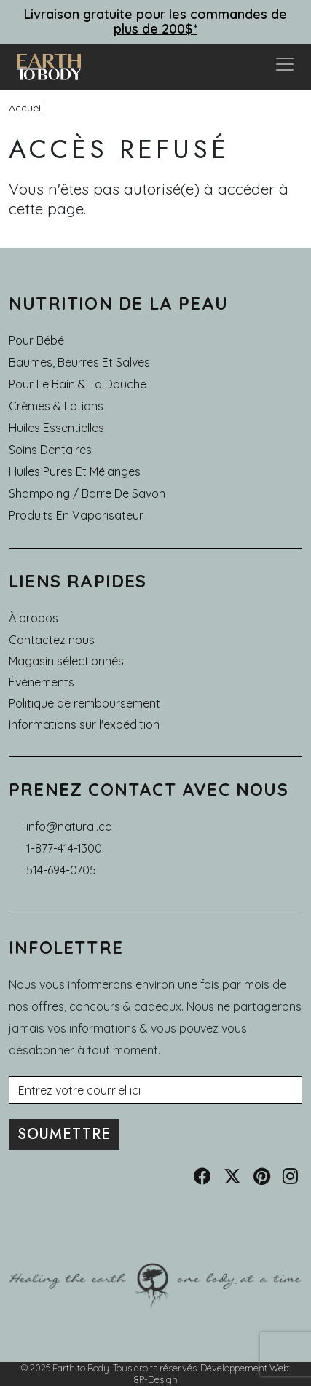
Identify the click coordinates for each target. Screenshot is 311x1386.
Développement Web (244, 1368)
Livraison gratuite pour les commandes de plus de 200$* (155, 21)
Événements (41, 682)
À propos (33, 618)
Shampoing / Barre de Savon (87, 493)
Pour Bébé (36, 340)
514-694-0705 (61, 870)
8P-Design (155, 1379)
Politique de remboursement (84, 703)
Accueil (26, 107)
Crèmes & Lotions (56, 406)
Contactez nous (52, 639)
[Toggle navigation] (284, 67)
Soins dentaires (50, 449)
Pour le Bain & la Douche (77, 384)
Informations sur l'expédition (84, 724)
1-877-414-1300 (64, 848)
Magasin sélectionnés (66, 660)
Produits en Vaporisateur (76, 515)
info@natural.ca (69, 826)
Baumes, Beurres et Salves (79, 362)
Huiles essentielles (56, 427)
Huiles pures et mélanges (75, 471)
